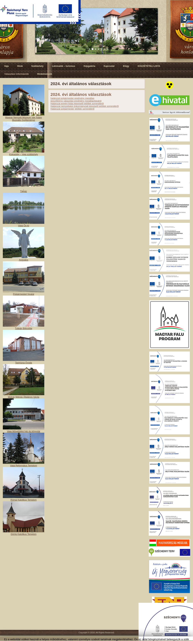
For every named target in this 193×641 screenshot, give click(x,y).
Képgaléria (89, 66)
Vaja (6, 66)
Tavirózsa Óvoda (23, 362)
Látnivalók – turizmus (63, 66)
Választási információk (16, 74)
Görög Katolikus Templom (23, 534)
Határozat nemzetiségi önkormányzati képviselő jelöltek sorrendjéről (85, 106)
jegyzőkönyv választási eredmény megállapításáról (76, 101)
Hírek (20, 66)
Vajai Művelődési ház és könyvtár (23, 431)
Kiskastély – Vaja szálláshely (23, 154)
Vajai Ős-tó (23, 225)
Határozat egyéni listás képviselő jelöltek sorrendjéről (77, 103)
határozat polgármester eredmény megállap (72, 98)
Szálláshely (37, 66)
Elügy (126, 66)
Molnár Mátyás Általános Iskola (23, 397)
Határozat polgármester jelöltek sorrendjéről (72, 109)
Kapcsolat (109, 66)
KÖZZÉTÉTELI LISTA (149, 66)
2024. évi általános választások (81, 94)
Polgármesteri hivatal (23, 294)
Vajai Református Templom (23, 465)
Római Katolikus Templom (24, 500)
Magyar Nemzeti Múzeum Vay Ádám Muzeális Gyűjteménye (23, 118)
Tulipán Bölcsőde (23, 328)
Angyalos (23, 260)
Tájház (23, 191)
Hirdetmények (44, 74)
